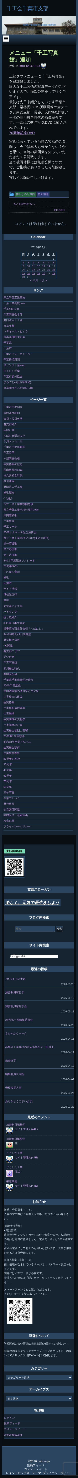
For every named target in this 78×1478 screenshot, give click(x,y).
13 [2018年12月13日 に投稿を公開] (43, 266)
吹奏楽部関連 (12, 809)
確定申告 (11, 1181)
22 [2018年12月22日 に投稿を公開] (53, 269)
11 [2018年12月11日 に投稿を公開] (33, 266)
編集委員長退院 (14, 1074)
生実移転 (9, 702)
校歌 (6, 577)
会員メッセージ (13, 441)
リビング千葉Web (14, 365)
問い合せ (9, 656)
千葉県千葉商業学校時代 (18, 679)
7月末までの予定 (15, 978)
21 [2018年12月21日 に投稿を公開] (48, 269)
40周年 (8, 770)
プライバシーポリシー (17, 826)
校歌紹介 (9, 492)
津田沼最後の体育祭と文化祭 (21, 691)
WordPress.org (13, 1434)
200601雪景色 (12, 685)
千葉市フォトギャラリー (18, 354)
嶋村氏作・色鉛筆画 (16, 815)
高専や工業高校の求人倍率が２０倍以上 (29, 1047)
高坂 (17, 1171)
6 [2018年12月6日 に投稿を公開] (43, 262)
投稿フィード (12, 1423)
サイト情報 (10, 588)
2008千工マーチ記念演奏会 (20, 532)
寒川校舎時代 (12, 668)
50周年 (8, 775)
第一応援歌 (10, 543)
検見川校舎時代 (13, 475)
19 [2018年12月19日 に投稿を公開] (38, 269)
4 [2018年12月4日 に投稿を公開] (33, 262)
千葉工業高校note (14, 303)
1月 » (43, 280)
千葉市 (8, 348)
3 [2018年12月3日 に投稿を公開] (28, 262)
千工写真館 (10, 662)
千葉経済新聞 (12, 359)
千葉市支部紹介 (13, 407)
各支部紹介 (10, 424)
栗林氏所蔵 (10, 674)
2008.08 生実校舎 (14, 736)
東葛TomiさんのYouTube (18, 387)
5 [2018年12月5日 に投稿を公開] (38, 262)
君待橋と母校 (12, 639)
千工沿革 (9, 452)
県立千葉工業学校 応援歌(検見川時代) (26, 538)
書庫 (6, 600)
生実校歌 (9, 521)
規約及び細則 (12, 413)
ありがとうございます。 (20, 1101)
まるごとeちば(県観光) (17, 382)
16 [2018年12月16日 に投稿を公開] (23, 269)
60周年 (8, 787)
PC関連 (8, 645)
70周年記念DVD (22, 133)
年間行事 (9, 430)
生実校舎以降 (12, 753)
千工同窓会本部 (13, 314)
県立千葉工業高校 (14, 297)
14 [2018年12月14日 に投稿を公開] (48, 266)
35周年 (8, 764)
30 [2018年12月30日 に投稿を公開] (23, 277)
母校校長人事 (13, 1087)
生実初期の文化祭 (14, 719)
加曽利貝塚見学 (14, 992)
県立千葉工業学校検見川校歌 (21, 509)
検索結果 (9, 820)
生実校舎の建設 (13, 696)
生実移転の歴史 (13, 464)
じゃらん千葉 (12, 370)
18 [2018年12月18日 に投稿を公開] (33, 269)
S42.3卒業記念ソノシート (19, 560)
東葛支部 (9, 325)
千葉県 (8, 342)
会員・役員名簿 (13, 418)
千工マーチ (10, 526)
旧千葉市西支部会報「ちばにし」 (24, 628)
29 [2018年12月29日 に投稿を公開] (53, 273)
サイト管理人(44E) (26, 1129)
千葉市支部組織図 (14, 446)
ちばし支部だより (14, 435)
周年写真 (9, 792)
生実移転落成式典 (14, 708)
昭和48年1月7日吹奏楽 (17, 634)
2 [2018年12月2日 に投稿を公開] (23, 262)
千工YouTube (12, 308)
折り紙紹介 (10, 617)
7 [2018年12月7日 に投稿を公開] (48, 262)
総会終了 (10, 1060)
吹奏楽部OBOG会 (14, 337)
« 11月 (34, 280)
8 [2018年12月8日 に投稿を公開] (53, 262)
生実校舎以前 (12, 747)
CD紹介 (8, 498)
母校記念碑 (10, 594)
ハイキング (10, 611)
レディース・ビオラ (16, 331)
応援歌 (8, 583)
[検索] (34, 956)
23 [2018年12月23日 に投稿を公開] (23, 273)
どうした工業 (14, 1152)
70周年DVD (11, 566)
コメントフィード (15, 1429)
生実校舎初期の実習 (16, 730)
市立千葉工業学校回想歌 (18, 504)
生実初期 (9, 713)
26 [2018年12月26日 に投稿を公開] (38, 273)
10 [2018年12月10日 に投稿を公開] (28, 266)
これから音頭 (12, 571)
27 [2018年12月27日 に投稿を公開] (43, 273)
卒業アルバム (12, 798)
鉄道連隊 (9, 481)
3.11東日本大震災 (14, 623)
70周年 (8, 781)
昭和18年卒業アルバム (17, 741)
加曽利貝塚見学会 (16, 1006)
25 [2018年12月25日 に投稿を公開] (33, 273)
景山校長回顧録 (13, 469)
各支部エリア (12, 651)
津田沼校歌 (10, 515)
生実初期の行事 (13, 724)
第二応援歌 (10, 549)
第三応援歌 (10, 554)
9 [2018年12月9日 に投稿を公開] (23, 266)
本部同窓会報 (12, 458)
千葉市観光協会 (13, 376)
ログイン (9, 1417)
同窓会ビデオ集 (13, 606)
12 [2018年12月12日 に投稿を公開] (38, 266)
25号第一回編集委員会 (18, 1019)
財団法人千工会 (13, 320)
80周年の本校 (12, 758)
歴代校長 (9, 803)
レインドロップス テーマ (23, 1473)
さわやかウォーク (16, 1033)
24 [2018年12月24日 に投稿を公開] (28, 273)
